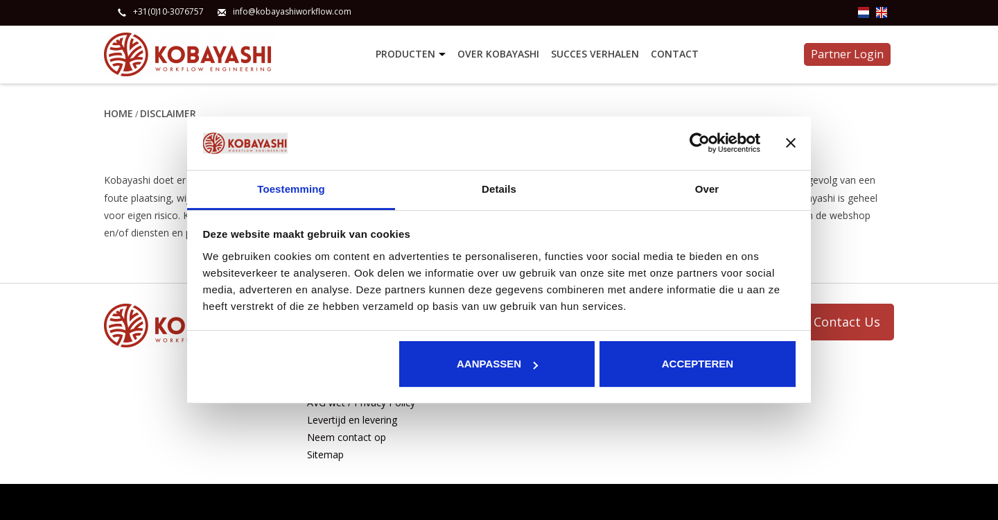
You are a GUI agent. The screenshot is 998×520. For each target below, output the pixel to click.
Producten (412, 54)
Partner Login (847, 54)
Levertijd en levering (352, 419)
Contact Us (847, 321)
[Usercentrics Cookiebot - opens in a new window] (699, 142)
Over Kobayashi (498, 53)
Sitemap (325, 454)
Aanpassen (497, 364)
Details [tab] (499, 189)
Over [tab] (707, 189)
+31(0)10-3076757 (168, 12)
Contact (675, 53)
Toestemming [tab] (291, 189)
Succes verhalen (595, 53)
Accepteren (697, 364)
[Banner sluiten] (791, 143)
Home (118, 113)
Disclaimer (168, 113)
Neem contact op (346, 437)
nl (863, 12)
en (881, 12)
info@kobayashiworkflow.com (292, 12)
